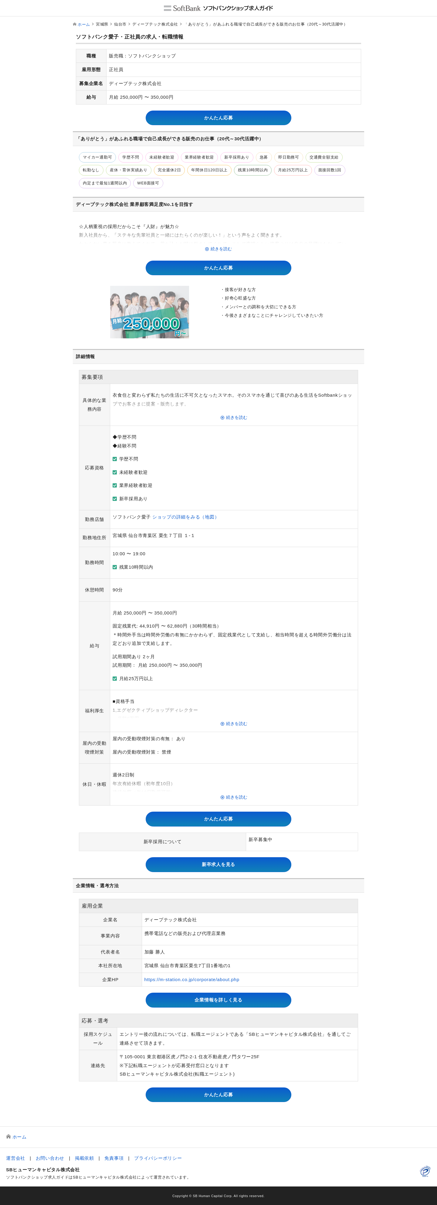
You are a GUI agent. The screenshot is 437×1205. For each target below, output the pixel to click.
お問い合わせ (50, 1158)
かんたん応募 (218, 117)
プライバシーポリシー (158, 1158)
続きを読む (221, 249)
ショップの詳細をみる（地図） (185, 516)
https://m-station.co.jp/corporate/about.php (191, 979)
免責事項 (114, 1158)
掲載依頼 (84, 1158)
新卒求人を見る (218, 864)
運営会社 (15, 1158)
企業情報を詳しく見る (218, 999)
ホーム (84, 24)
